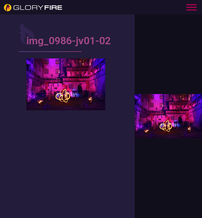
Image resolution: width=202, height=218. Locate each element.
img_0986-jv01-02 (68, 41)
